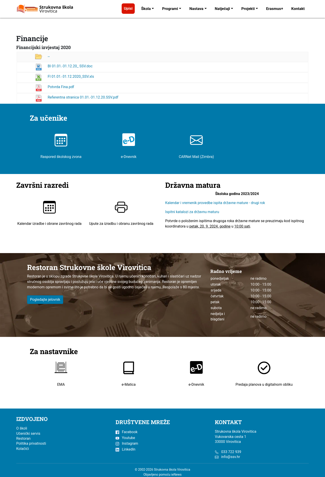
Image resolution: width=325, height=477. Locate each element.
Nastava (196, 8)
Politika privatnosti (31, 443)
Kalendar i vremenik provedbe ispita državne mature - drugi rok (215, 203)
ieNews (176, 474)
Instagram (127, 443)
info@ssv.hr (230, 457)
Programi (170, 8)
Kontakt (298, 8)
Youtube (125, 438)
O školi (21, 428)
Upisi (128, 8)
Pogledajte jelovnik (45, 299)
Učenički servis (28, 433)
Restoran (23, 438)
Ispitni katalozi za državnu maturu (192, 212)
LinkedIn (125, 449)
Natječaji (222, 8)
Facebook (126, 432)
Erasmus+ (274, 8)
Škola (146, 8)
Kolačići (22, 448)
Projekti (248, 8)
